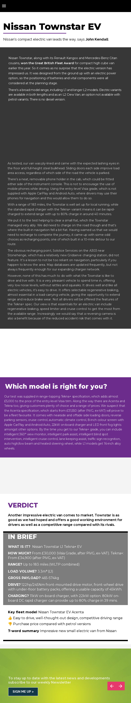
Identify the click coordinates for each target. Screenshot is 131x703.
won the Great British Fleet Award (47, 63)
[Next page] (120, 686)
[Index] (4, 6)
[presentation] (65, 23)
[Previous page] (111, 686)
